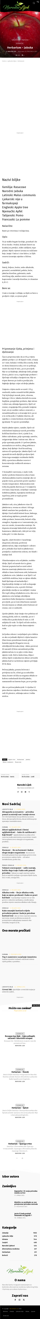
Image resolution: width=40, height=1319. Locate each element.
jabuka (28, 759)
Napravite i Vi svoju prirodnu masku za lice (25, 1192)
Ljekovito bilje (16, 40)
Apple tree (11, 759)
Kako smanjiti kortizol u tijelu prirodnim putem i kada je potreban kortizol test (18, 913)
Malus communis (8, 762)
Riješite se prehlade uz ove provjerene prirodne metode (26, 1203)
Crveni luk (7, 989)
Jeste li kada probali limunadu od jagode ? (23, 1215)
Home (4, 61)
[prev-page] (17, 1158)
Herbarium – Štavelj (20, 1072)
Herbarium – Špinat (20, 1108)
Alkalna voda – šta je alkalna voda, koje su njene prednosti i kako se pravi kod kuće (19, 895)
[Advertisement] (20, 154)
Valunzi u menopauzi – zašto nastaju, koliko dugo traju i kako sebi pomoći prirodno (19, 870)
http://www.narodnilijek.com (25, 788)
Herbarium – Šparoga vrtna (20, 1144)
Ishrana (5, 827)
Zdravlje (5, 847)
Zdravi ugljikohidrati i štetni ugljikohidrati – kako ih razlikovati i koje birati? (19, 832)
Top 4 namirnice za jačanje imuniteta (19, 957)
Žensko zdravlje (8, 865)
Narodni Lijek (12, 51)
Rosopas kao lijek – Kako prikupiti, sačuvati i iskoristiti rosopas (20, 1037)
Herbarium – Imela (7, 776)
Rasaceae (18, 762)
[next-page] (22, 1158)
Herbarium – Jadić (28, 776)
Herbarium (25, 40)
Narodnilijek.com (14, 1308)
